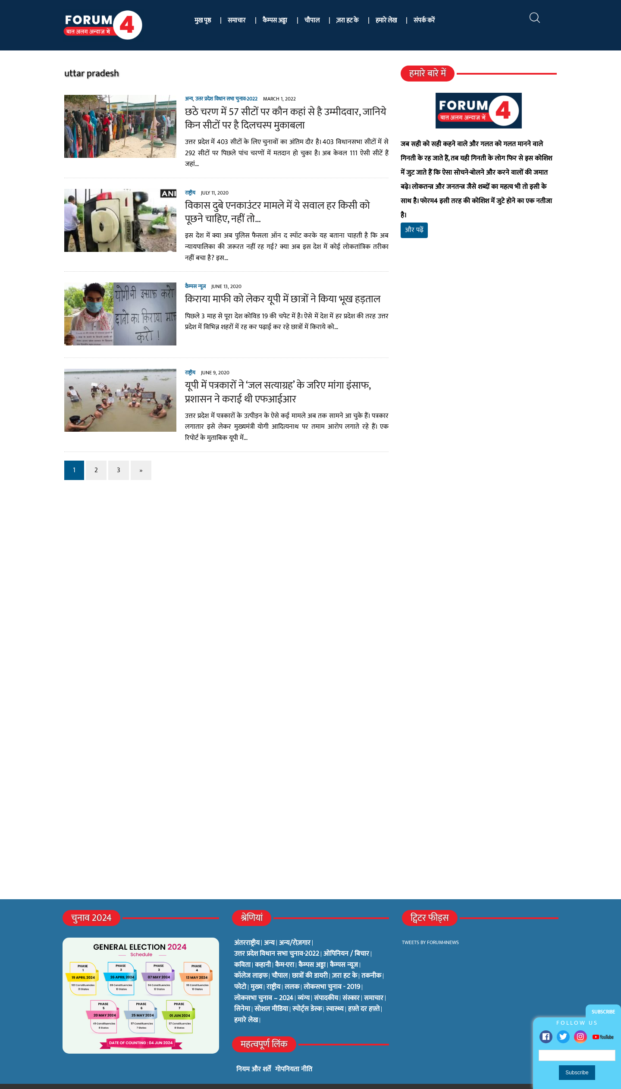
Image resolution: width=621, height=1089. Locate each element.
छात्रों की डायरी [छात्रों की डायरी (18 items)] (310, 961)
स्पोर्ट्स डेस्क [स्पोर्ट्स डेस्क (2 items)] (307, 995)
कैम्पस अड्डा (275, 20)
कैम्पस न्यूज (187, 279)
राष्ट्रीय (182, 185)
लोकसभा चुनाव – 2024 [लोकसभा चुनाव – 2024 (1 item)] (263, 984)
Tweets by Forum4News (430, 928)
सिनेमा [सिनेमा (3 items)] (242, 995)
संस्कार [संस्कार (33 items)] (351, 984)
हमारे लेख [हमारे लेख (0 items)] (246, 1006)
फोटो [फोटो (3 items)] (240, 973)
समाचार (236, 20)
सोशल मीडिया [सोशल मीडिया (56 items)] (271, 995)
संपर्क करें (424, 20)
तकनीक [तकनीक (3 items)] (371, 961)
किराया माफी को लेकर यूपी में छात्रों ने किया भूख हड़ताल (274, 292)
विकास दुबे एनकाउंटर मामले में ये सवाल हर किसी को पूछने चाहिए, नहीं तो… (279, 205)
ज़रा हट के (347, 20)
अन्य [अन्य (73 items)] (269, 929)
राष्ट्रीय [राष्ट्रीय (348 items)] (273, 973)
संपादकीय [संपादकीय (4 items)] (326, 984)
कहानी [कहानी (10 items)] (263, 951)
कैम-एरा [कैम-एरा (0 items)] (284, 951)
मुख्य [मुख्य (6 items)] (256, 973)
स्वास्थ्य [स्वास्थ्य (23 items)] (335, 995)
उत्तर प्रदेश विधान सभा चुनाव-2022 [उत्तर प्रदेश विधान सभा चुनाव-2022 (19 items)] (276, 939)
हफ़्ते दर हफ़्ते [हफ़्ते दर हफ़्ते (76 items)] (364, 995)
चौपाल (312, 20)
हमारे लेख (386, 20)
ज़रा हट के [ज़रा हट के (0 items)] (344, 961)
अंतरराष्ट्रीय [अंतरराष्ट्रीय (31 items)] (247, 929)
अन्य (181, 98)
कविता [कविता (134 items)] (242, 951)
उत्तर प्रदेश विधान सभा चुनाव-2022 (218, 98)
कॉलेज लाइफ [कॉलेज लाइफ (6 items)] (250, 961)
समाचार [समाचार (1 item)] (373, 984)
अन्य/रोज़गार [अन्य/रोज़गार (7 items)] (294, 929)
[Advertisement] (484, 332)
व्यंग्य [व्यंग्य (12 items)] (304, 984)
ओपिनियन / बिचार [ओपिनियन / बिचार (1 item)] (346, 939)
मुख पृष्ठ (202, 20)
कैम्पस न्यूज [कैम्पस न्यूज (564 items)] (344, 951)
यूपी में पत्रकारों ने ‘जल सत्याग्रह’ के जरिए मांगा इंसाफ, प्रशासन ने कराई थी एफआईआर (269, 385)
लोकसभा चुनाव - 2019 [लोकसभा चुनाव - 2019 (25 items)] (332, 973)
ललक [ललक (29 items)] (292, 973)
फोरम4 (157, 1079)
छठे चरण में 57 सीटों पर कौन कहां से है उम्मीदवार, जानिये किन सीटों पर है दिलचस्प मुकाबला (277, 119)
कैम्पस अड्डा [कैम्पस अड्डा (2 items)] (312, 951)
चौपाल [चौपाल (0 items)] (280, 961)
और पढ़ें (417, 216)
